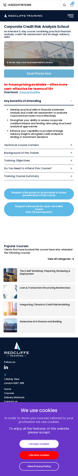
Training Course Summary (21, 176)
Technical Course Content (21, 145)
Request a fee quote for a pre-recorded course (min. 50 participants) (39, 209)
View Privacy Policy (39, 466)
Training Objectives (17, 160)
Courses (9, 393)
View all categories (61, 259)
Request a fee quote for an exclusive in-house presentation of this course (39, 194)
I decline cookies (39, 455)
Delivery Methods (14, 397)
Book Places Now (39, 73)
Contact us (10, 401)
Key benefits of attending (22, 101)
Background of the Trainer (21, 153)
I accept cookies (39, 444)
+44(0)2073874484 (17, 5)
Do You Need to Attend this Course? (28, 168)
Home (7, 389)
